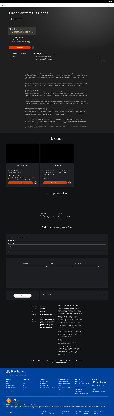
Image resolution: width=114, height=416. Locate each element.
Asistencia (41, 5)
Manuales (60, 394)
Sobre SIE (8, 381)
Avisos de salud (61, 340)
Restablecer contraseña (63, 389)
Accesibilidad (43, 383)
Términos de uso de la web (67, 412)
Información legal (43, 412)
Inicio (7, 375)
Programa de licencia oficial (81, 393)
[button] (22, 296)
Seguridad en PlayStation (64, 383)
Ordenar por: (78, 263)
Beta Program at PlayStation (98, 391)
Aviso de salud (78, 389)
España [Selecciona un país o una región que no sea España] (10, 412)
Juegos (7, 5)
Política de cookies (86, 412)
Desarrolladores (78, 391)
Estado (59, 385)
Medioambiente (44, 381)
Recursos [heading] (77, 379)
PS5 (12, 5)
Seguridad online (44, 385)
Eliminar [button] (102, 294)
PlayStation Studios (10, 385)
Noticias (31, 5)
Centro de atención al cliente (64, 381)
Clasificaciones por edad (81, 387)
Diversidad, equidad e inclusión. (48, 387)
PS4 (15, 5)
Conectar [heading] (94, 379)
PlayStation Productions (11, 387)
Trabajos (8, 383)
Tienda (36, 5)
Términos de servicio (80, 381)
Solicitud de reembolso (63, 392)
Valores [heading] (42, 379)
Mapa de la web (78, 412)
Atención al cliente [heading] (63, 379)
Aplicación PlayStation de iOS (99, 385)
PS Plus (19, 5)
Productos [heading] (26, 379)
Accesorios (25, 5)
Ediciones (25, 263)
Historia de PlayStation (11, 392)
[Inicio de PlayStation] (3, 5)
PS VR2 (24, 385)
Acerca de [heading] (8, 379)
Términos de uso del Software (99, 412)
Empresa (8, 389)
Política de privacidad (52, 412)
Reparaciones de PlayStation (64, 387)
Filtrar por (51, 263)
